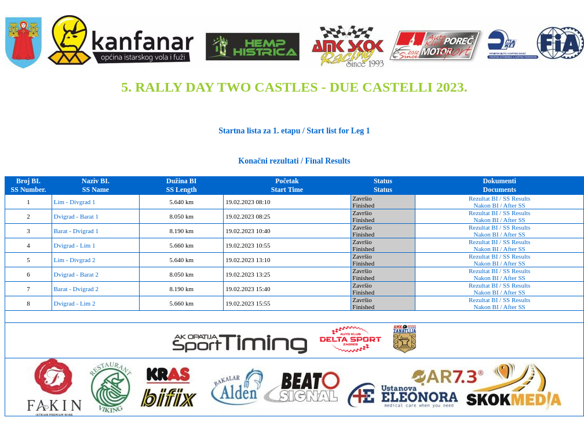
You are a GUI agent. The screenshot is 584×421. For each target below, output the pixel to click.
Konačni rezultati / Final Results (294, 161)
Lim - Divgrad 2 (74, 259)
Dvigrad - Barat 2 (75, 274)
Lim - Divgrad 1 (74, 201)
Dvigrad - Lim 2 (74, 303)
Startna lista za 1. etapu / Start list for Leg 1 (294, 130)
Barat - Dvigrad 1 (75, 230)
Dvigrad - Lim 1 (74, 245)
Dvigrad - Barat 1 (75, 216)
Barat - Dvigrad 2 (75, 288)
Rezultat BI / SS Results (499, 198)
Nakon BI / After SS (499, 205)
